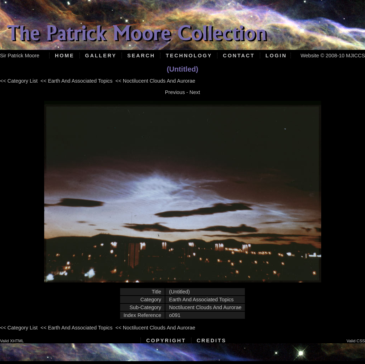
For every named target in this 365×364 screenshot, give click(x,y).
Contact (239, 55)
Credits (211, 340)
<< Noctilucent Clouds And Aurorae (155, 81)
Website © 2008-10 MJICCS (332, 55)
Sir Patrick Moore (19, 55)
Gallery (101, 55)
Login (276, 55)
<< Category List (19, 81)
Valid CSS (355, 341)
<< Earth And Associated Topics (77, 81)
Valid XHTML (12, 341)
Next (195, 92)
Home (64, 55)
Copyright (166, 340)
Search (141, 55)
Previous (175, 92)
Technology (189, 55)
